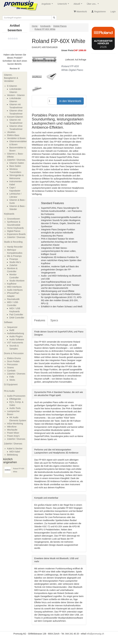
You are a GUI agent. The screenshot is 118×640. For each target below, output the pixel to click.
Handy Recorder (15, 247)
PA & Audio (9, 391)
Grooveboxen (13, 218)
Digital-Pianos (13, 231)
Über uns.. (93, 5)
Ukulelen (11, 132)
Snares (10, 367)
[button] (33, 60)
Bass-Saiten (15, 166)
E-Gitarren (12, 86)
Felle (11, 377)
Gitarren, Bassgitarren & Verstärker (11, 78)
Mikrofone (11, 426)
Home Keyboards (15, 228)
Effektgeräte (15, 399)
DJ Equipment (11, 384)
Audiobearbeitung (15, 333)
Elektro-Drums (14, 358)
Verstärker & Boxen (16, 138)
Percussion (12, 364)
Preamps (13, 259)
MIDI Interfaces (14, 287)
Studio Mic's (15, 262)
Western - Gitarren (16, 95)
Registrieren (98, 11)
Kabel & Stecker (14, 448)
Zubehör (13, 265)
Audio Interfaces (15, 290)
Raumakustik (13, 299)
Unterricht (63, 5)
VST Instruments (15, 342)
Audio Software (16, 339)
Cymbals (11, 370)
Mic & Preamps (14, 256)
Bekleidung (12, 454)
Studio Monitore (16, 280)
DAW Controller (16, 317)
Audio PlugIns (16, 336)
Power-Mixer (13, 433)
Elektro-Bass (13, 135)
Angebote (47, 5)
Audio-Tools (15, 408)
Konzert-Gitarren (15, 117)
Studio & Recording (13, 242)
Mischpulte (12, 430)
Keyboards (9, 214)
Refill (11, 330)
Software (8, 322)
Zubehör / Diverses (16, 237)
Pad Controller (16, 314)
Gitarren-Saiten (16, 163)
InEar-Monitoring (15, 423)
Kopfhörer (11, 283)
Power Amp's (13, 436)
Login (113, 11)
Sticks (12, 380)
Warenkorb (80, 11)
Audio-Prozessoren (16, 396)
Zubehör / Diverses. (16, 160)
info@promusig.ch (95, 633)
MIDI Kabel (14, 451)
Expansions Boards (16, 234)
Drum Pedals (13, 361)
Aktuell (78, 5)
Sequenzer (12, 327)
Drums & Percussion (14, 353)
